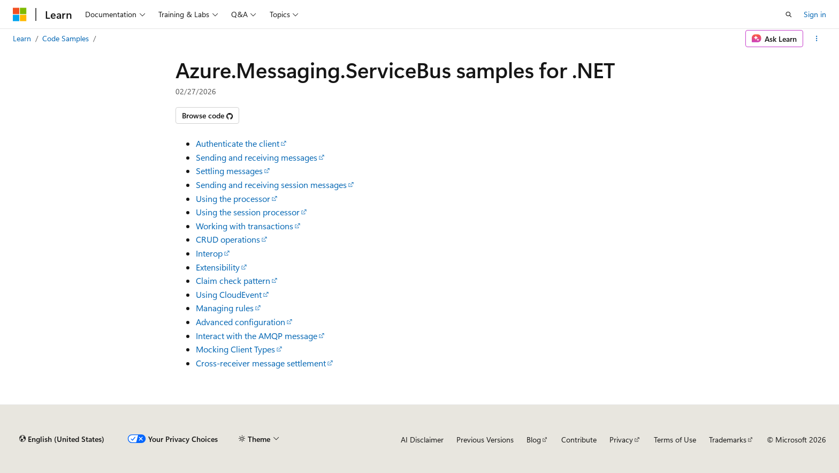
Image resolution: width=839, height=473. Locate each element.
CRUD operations (228, 239)
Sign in (815, 14)
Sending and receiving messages (256, 157)
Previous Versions (485, 439)
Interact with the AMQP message (256, 335)
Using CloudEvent (229, 294)
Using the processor (233, 198)
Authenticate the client (237, 143)
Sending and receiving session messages (271, 184)
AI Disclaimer (422, 439)
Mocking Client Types (235, 349)
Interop (209, 253)
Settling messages (229, 170)
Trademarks (727, 439)
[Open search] (788, 14)
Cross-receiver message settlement (261, 363)
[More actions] (816, 38)
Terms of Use (675, 439)
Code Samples (65, 38)
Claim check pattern (233, 280)
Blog (534, 439)
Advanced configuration (240, 321)
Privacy (621, 439)
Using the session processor (248, 211)
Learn (22, 38)
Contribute (579, 439)
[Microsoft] (20, 14)
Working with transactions (244, 225)
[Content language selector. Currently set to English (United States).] (62, 439)
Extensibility (218, 267)
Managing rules (225, 307)
